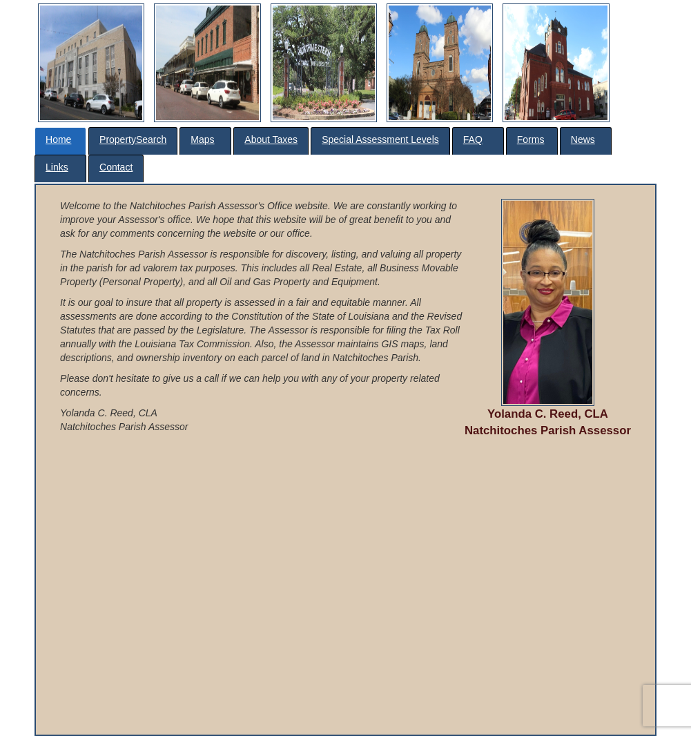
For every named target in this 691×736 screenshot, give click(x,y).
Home (58, 139)
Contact (116, 167)
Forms (531, 139)
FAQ (473, 139)
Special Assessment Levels (380, 139)
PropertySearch (132, 139)
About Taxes (271, 139)
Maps (202, 139)
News (583, 139)
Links (57, 167)
